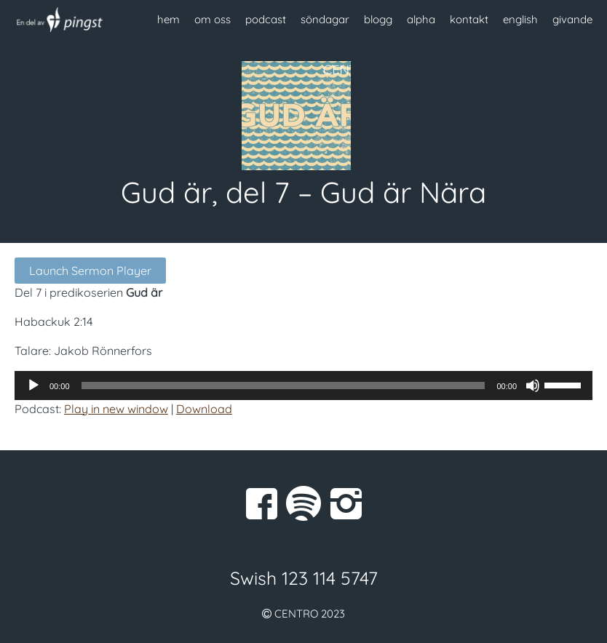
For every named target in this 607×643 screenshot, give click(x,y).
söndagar (325, 19)
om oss (212, 19)
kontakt (469, 19)
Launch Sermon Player (90, 270)
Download (204, 409)
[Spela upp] (33, 385)
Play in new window (116, 409)
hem (168, 19)
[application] (303, 385)
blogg (378, 19)
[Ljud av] (532, 385)
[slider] (283, 385)
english (520, 19)
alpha (421, 19)
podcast (265, 19)
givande (572, 19)
